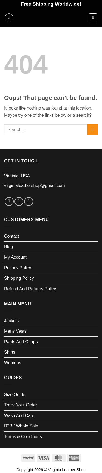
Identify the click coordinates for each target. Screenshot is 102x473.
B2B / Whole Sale (21, 426)
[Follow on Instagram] (18, 201)
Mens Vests (15, 331)
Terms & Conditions (23, 436)
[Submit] (92, 129)
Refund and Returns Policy (30, 289)
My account (15, 257)
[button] (9, 17)
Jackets (11, 320)
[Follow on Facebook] (9, 201)
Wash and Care (19, 415)
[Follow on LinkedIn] (28, 201)
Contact (11, 236)
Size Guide (14, 394)
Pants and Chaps (21, 341)
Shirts (9, 352)
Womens (12, 362)
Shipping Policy (19, 278)
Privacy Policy (17, 268)
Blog (8, 246)
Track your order (20, 405)
